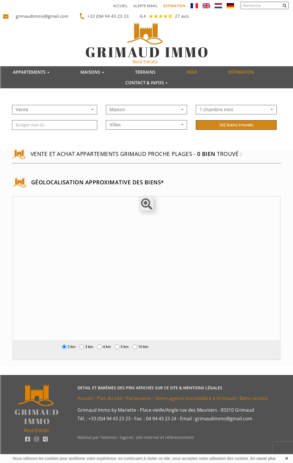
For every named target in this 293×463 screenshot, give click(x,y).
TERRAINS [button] (145, 72)
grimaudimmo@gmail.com (39, 16)
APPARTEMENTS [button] (31, 72)
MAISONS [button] (92, 72)
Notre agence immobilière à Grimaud (195, 398)
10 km (140, 346)
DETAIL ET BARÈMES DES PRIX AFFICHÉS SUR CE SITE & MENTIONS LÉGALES (150, 387)
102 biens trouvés (236, 135)
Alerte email (145, 5)
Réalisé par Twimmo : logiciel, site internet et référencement (136, 437)
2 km (69, 346)
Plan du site (109, 398)
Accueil (120, 5)
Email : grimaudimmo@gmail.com (216, 418)
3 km (86, 346)
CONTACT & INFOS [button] (146, 82)
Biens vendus (253, 398)
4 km (104, 346)
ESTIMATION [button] (241, 72)
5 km (122, 346)
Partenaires (138, 398)
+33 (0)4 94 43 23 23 (107, 16)
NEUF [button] (191, 72)
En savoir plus (263, 458)
